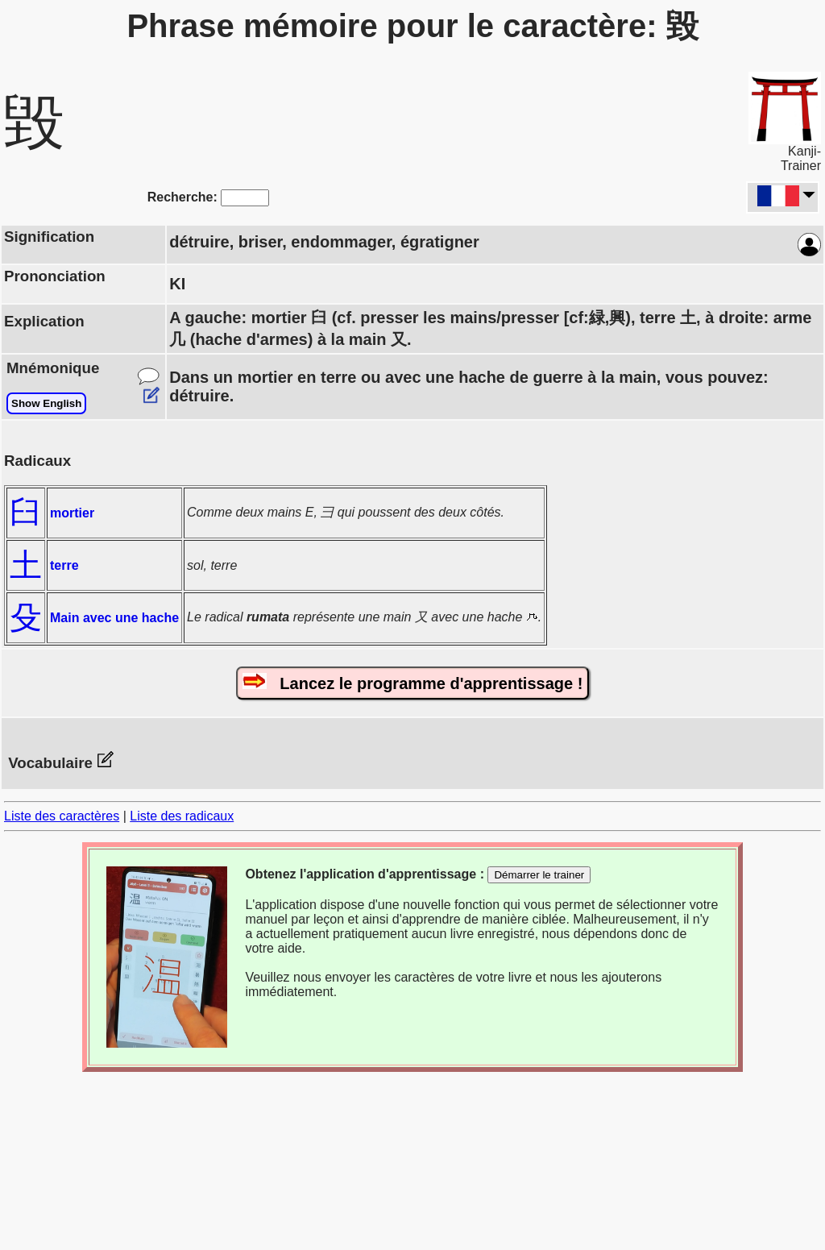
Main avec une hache (114, 618)
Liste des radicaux (182, 816)
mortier (72, 513)
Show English (46, 403)
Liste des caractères (61, 816)
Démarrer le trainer (539, 875)
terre (64, 565)
